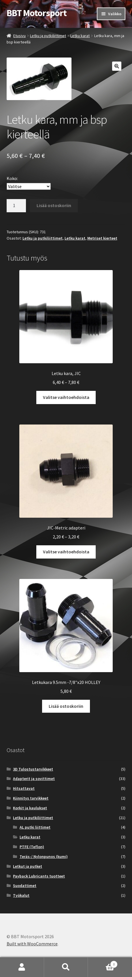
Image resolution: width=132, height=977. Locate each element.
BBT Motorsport (37, 13)
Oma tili (22, 967)
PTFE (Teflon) (32, 846)
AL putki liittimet (35, 827)
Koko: (12, 178)
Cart (102, 963)
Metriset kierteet (102, 238)
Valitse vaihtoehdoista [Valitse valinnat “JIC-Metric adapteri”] (66, 552)
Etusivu (19, 35)
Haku (66, 967)
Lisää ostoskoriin (54, 205)
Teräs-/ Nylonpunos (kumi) (44, 856)
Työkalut (21, 895)
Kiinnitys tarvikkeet (30, 798)
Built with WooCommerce (32, 944)
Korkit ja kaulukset (30, 807)
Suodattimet (24, 885)
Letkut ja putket (27, 866)
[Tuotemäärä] (16, 205)
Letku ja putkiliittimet (48, 35)
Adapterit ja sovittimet (34, 778)
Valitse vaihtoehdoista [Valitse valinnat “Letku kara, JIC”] (66, 397)
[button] (116, 66)
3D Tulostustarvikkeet (33, 769)
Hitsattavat (24, 788)
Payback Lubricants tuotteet (39, 876)
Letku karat (80, 35)
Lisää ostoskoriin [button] (66, 706)
